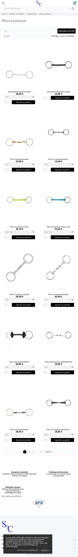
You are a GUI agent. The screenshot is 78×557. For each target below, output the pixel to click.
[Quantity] (7, 102)
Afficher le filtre (66, 31)
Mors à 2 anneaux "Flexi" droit (58, 227)
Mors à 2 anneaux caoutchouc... (59, 429)
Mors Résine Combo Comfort (19, 92)
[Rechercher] (39, 9)
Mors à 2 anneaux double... (19, 294)
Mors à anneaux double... (19, 159)
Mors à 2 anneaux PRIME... (19, 362)
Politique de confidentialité (27, 550)
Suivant (49, 451)
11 (41, 452)
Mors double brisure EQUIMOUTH (58, 362)
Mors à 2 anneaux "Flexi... (19, 227)
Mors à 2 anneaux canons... (58, 159)
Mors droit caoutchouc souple (58, 92)
